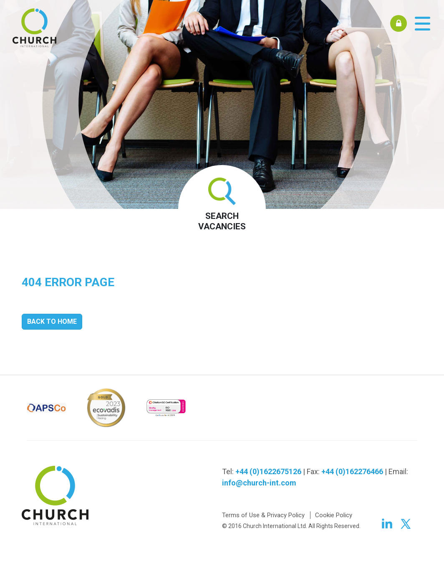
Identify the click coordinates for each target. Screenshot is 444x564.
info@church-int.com (259, 482)
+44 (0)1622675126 (268, 471)
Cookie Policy (333, 515)
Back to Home (52, 321)
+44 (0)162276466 (352, 471)
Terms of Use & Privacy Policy (263, 515)
